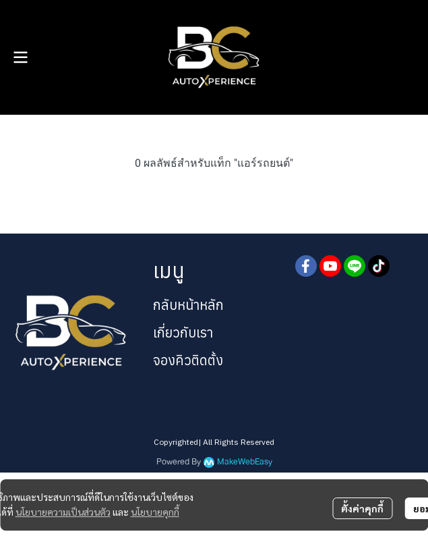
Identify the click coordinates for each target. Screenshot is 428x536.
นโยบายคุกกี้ (155, 512)
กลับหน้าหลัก (188, 305)
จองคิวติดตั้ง (188, 360)
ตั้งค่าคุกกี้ (362, 508)
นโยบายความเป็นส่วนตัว (63, 512)
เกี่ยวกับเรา (183, 332)
